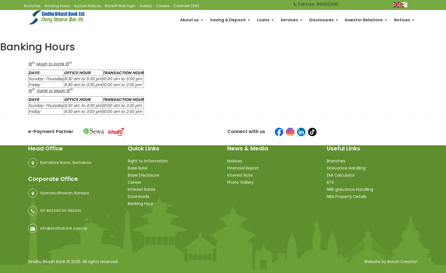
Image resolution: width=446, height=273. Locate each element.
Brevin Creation (402, 261)
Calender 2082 (186, 5)
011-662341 (71, 210)
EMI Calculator (341, 175)
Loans (265, 20)
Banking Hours (57, 5)
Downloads (138, 196)
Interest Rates (141, 189)
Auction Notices (87, 5)
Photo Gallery (240, 182)
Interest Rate (240, 175)
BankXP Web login (120, 5)
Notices (404, 20)
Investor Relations (366, 20)
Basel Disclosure (143, 175)
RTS (330, 182)
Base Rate (137, 168)
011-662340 (50, 210)
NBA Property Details (347, 196)
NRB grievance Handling (350, 189)
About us (191, 20)
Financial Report (243, 168)
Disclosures (323, 20)
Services (291, 20)
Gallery (146, 5)
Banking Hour (140, 203)
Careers (163, 5)
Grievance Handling (346, 168)
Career (134, 182)
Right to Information (148, 161)
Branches (32, 5)
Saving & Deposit (230, 20)
